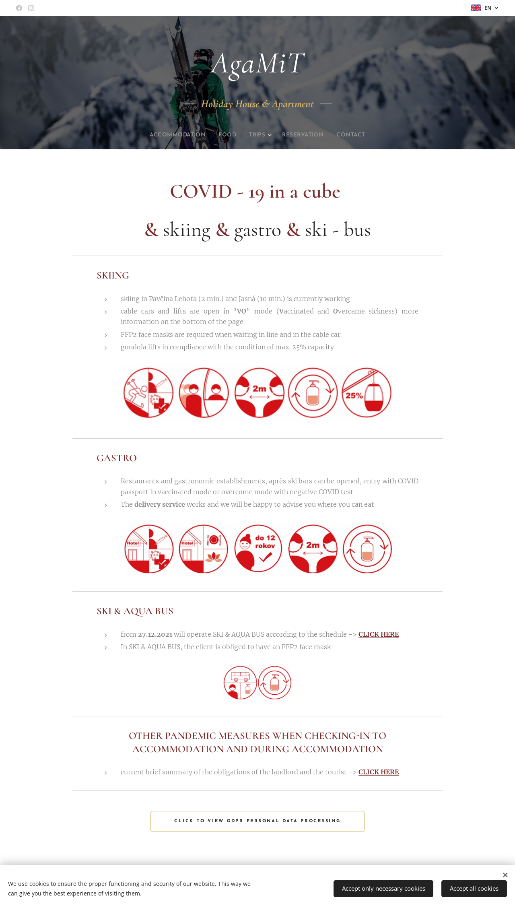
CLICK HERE (378, 634)
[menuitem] (172, 135)
